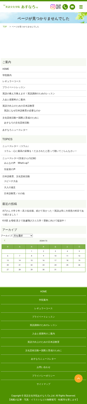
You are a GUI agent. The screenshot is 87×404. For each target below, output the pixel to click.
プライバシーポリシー (43, 375)
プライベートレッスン (13, 87)
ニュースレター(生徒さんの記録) (19, 158)
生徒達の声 (9, 169)
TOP (5, 27)
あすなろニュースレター (15, 130)
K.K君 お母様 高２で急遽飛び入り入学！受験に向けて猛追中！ (34, 220)
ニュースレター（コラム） (16, 146)
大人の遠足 (9, 187)
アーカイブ (6, 235)
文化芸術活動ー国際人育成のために (20, 117)
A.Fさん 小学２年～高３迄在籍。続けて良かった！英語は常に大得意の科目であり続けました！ (43, 212)
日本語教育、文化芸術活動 (16, 176)
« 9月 (5, 240)
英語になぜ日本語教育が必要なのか (22, 110)
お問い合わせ (43, 367)
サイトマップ (43, 384)
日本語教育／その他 (14, 193)
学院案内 (7, 75)
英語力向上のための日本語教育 (18, 105)
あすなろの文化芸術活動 (16, 122)
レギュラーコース (11, 81)
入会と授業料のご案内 (13, 99)
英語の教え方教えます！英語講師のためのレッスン (28, 93)
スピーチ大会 (11, 181)
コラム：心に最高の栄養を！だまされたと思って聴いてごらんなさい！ (40, 151)
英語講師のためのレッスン (43, 325)
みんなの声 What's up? (16, 163)
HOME (5, 69)
